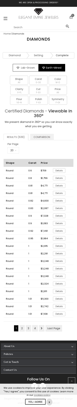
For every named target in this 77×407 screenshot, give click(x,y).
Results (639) (16, 137)
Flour (19, 101)
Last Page (53, 328)
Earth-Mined (51, 68)
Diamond (14, 55)
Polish (38, 101)
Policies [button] (8, 354)
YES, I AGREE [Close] (35, 402)
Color (57, 80)
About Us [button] (9, 346)
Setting (38, 55)
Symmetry (57, 101)
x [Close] (49, 402)
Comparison (42, 137)
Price (57, 90)
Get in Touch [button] (11, 362)
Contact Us (10, 370)
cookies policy (42, 395)
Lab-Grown (26, 68)
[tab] (38, 346)
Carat (38, 80)
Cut (38, 90)
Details (59, 170)
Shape (18, 80)
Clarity (19, 90)
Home (7, 33)
